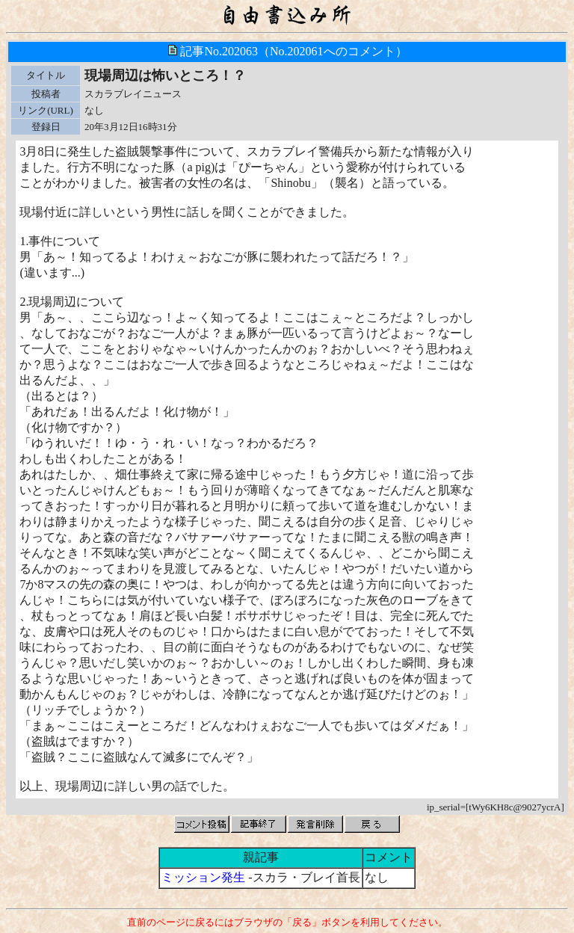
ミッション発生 (203, 877)
